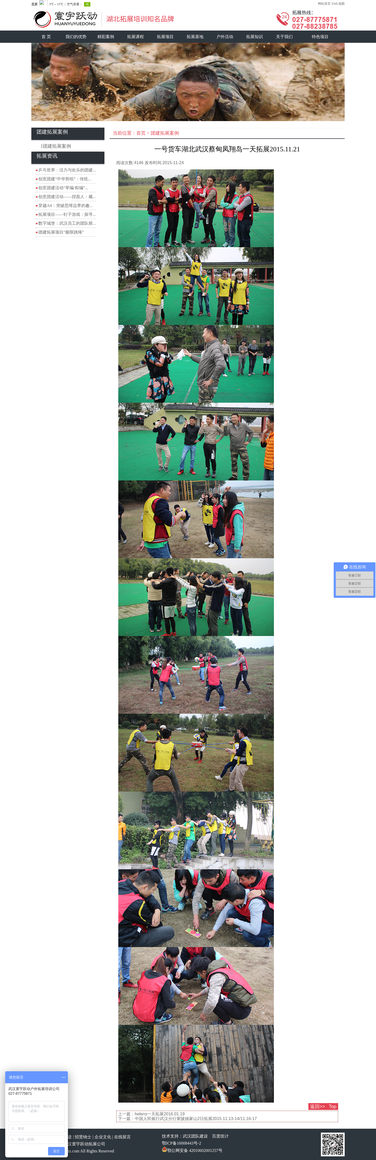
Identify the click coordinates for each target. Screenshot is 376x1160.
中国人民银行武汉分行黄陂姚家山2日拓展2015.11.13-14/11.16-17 (196, 1118)
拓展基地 (195, 36)
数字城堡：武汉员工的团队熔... (67, 223)
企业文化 (103, 1137)
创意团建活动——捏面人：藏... (67, 196)
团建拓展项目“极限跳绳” (61, 232)
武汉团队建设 (195, 1136)
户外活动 (224, 36)
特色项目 (320, 36)
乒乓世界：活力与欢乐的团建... (67, 170)
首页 (141, 133)
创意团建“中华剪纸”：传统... (64, 179)
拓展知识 (254, 36)
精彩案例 (105, 36)
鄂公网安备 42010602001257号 (192, 1150)
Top (332, 1106)
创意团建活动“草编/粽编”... (63, 188)
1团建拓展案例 (55, 146)
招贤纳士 (83, 1137)
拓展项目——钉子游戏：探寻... (67, 214)
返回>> (317, 1106)
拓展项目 (165, 36)
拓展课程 (135, 36)
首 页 (46, 36)
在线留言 (122, 1137)
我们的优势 (76, 36)
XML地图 (338, 3)
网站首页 (324, 3)
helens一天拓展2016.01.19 (160, 1114)
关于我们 (284, 36)
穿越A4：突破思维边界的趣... (65, 205)
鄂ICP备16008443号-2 (181, 1143)
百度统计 (220, 1136)
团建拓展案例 (165, 133)
